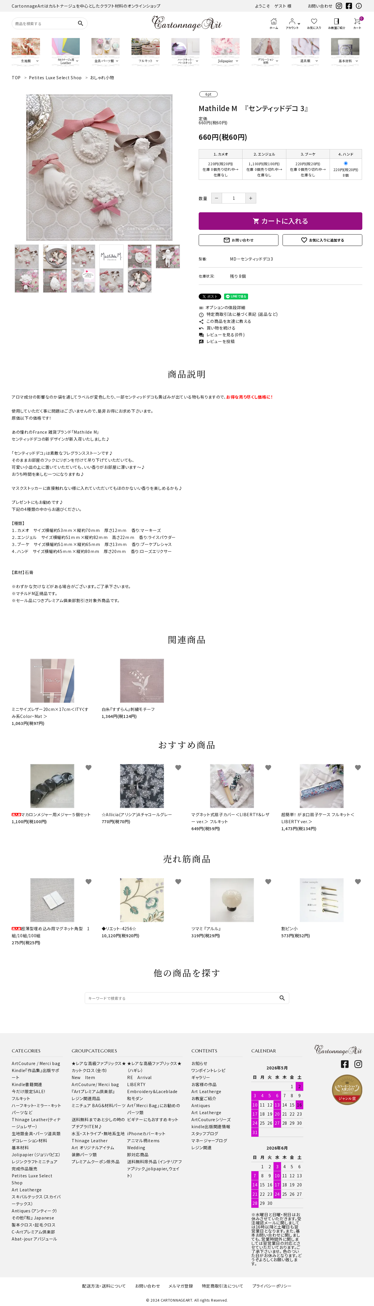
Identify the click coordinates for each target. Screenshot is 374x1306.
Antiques (200, 1105)
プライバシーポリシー (272, 1286)
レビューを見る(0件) (222, 334)
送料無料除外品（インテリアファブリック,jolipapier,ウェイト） (154, 1168)
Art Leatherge (27, 1190)
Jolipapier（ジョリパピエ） (36, 1154)
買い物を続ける (217, 328)
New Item (83, 1077)
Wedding (136, 1147)
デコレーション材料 (29, 1140)
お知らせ (199, 1063)
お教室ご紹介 (203, 1098)
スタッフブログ (204, 1133)
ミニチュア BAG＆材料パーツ (99, 1105)
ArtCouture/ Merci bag (95, 1084)
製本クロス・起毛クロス (34, 1225)
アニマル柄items (143, 1140)
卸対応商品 (138, 1154)
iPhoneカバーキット (146, 1133)
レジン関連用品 (86, 1098)
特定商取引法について (223, 1286)
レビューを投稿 (217, 341)
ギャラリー (200, 1077)
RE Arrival (139, 1077)
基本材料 (20, 1147)
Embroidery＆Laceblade (152, 1091)
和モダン (135, 1098)
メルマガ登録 (181, 1286)
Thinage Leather (90, 1140)
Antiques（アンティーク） (35, 1211)
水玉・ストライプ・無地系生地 (98, 1133)
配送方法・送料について (104, 1286)
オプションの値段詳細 (222, 307)
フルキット (21, 1098)
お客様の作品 (204, 1084)
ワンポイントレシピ (208, 1070)
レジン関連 (201, 1147)
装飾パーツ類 (84, 1154)
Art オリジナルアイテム (93, 1147)
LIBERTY (136, 1084)
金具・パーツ (36, 1133)
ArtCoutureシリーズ (211, 1119)
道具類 (54, 1133)
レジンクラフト (25, 1161)
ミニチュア (48, 1161)
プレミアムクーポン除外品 (96, 1161)
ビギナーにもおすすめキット (153, 1119)
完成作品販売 (24, 1168)
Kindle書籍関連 (27, 1084)
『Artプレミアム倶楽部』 (93, 1091)
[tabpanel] (99, 167)
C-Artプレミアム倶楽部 (33, 1232)
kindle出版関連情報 (210, 1126)
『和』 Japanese (39, 1218)
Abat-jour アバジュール (34, 1239)
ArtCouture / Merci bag (36, 1063)
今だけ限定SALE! (28, 1091)
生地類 (18, 1133)
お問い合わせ (320, 6)
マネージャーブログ (209, 1140)
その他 (18, 1218)
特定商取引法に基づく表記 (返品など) (238, 314)
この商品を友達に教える (225, 321)
